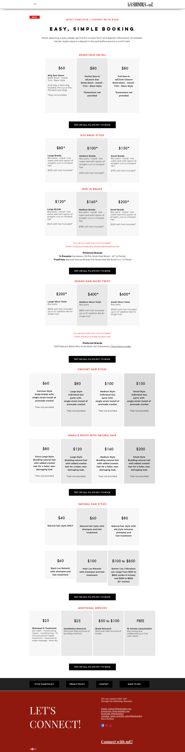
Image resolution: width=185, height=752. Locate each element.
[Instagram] (110, 725)
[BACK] (35, 17)
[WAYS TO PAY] (134, 684)
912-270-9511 (107, 718)
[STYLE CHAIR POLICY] (44, 684)
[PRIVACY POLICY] (77, 684)
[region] (60, 85)
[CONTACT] (104, 684)
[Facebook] (102, 725)
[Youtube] (106, 725)
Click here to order (121, 346)
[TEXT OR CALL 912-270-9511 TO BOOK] (92, 124)
